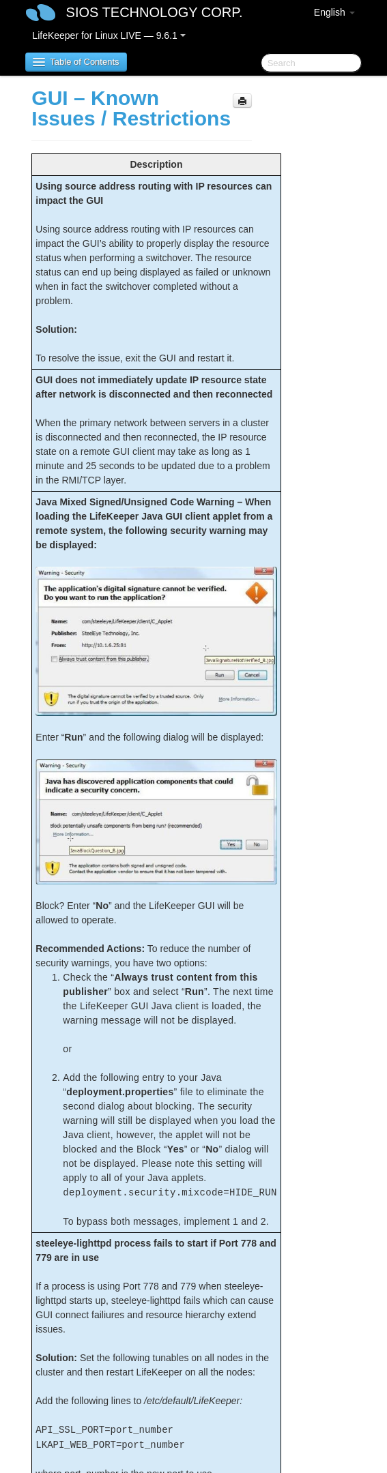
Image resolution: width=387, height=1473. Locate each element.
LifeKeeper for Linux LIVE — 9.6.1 (108, 35)
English (334, 12)
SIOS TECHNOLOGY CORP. (154, 12)
